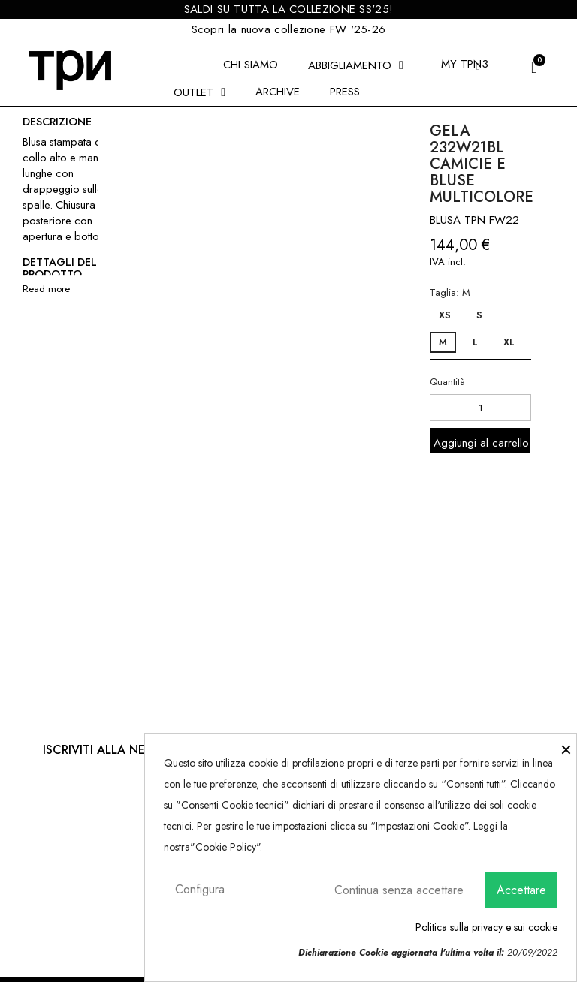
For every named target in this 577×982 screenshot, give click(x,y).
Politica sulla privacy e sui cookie (486, 927)
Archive (277, 91)
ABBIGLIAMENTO (355, 65)
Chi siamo (250, 64)
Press (345, 91)
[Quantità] (480, 407)
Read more (46, 289)
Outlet (199, 92)
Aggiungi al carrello (481, 443)
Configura (200, 889)
